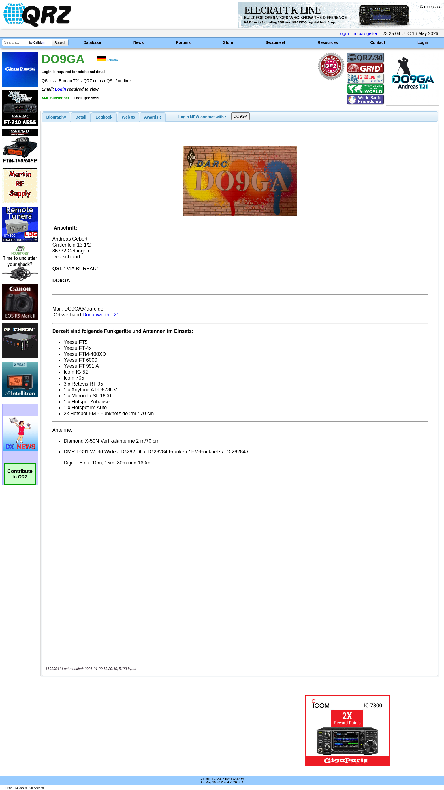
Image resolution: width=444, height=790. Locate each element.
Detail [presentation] (80, 117)
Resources (327, 42)
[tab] (56, 117)
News (138, 42)
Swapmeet (275, 42)
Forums (183, 42)
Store (228, 42)
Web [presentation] (128, 117)
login (344, 33)
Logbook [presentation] (104, 117)
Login (422, 42)
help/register (365, 33)
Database (92, 42)
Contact (377, 42)
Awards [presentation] (152, 117)
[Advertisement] (152, 730)
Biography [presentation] (56, 117)
